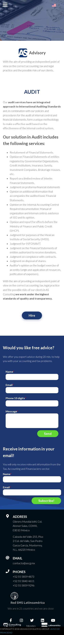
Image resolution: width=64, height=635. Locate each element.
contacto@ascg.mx (24, 563)
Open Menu (5, 4)
